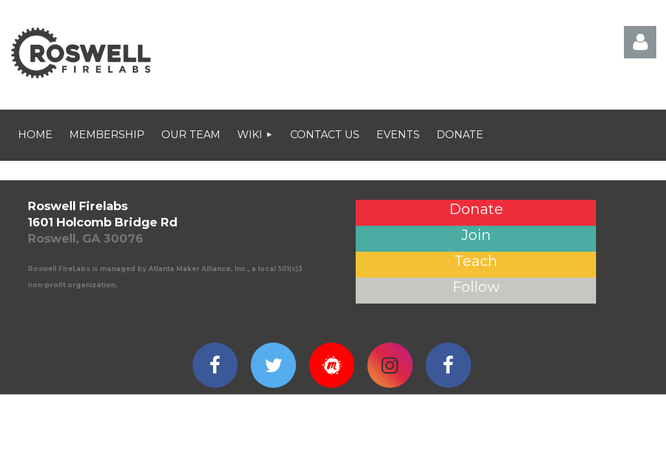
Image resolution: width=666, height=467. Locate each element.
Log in (640, 42)
